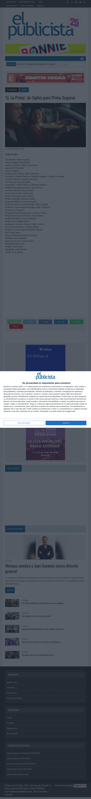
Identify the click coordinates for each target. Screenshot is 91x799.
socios (25, 386)
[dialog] (45, 399)
